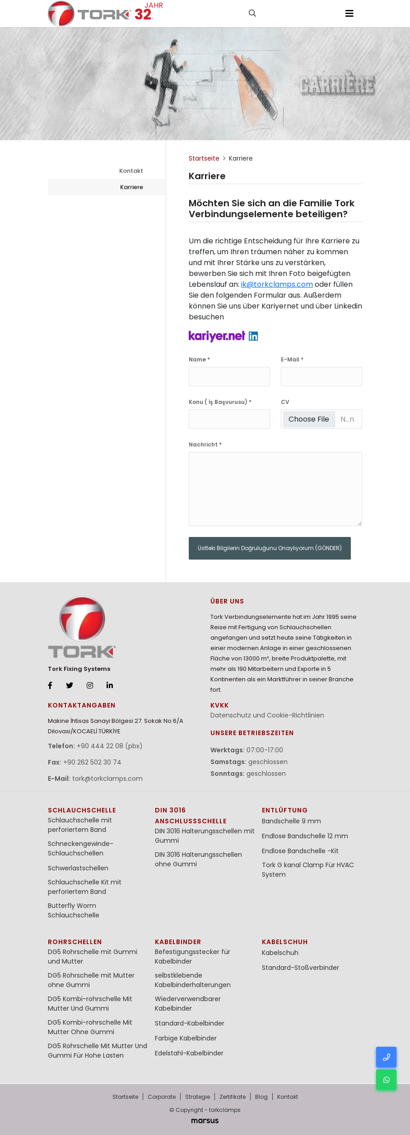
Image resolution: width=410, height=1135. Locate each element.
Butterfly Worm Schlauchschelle (73, 910)
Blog (261, 1097)
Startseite (125, 1097)
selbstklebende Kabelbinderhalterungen (193, 980)
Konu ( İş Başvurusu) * (220, 402)
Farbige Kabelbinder (186, 1038)
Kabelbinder (178, 941)
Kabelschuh (285, 941)
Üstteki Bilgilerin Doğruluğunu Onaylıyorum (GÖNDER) (270, 548)
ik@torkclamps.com (277, 284)
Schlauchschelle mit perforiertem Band (80, 825)
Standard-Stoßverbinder (300, 967)
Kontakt (131, 170)
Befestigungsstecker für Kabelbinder (192, 956)
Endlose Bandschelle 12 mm (305, 836)
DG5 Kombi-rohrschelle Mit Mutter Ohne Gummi (90, 1027)
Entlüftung (285, 810)
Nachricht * (205, 444)
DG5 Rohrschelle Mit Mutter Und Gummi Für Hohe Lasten (97, 1050)
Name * (199, 359)
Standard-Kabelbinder (189, 1023)
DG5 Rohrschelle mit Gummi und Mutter (92, 956)
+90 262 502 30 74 (92, 762)
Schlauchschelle (82, 810)
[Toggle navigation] (349, 14)
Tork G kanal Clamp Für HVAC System (308, 869)
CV (285, 402)
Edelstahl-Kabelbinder (189, 1053)
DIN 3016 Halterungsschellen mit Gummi (205, 835)
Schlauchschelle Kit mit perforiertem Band (84, 887)
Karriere (131, 187)
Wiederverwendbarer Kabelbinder (188, 1003)
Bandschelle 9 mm (291, 821)
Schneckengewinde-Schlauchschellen (80, 848)
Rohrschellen (75, 941)
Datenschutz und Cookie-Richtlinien (267, 715)
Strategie (197, 1097)
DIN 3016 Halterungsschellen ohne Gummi (198, 859)
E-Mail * (292, 359)
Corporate (162, 1097)
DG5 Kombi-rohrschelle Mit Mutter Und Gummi (90, 1003)
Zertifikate (232, 1097)
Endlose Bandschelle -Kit (300, 850)
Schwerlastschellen (78, 868)
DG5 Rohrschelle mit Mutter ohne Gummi (91, 980)
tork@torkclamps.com (107, 778)
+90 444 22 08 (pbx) (110, 745)
